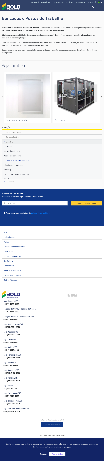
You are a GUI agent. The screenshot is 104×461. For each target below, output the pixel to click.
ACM (51, 232)
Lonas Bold (51, 251)
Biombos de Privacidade (17, 119)
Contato (90, 2)
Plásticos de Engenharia (51, 275)
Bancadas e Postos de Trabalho (19, 160)
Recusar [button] (43, 454)
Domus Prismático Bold (51, 256)
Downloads (69, 2)
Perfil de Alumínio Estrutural (51, 246)
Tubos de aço (51, 265)
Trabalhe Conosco (80, 2)
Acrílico (51, 242)
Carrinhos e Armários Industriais (16, 174)
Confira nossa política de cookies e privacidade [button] (51, 447)
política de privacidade (40, 213)
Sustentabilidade (46, 2)
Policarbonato (51, 237)
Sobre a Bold (35, 2)
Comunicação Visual (14, 132)
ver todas (8, 146)
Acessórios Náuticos (12, 151)
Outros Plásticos (51, 280)
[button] (101, 96)
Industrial (9, 142)
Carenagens (60, 119)
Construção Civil (12, 137)
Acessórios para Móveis (13, 156)
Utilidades (10, 181)
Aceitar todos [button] (57, 454)
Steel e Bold (51, 261)
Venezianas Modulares (51, 270)
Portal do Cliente (58, 2)
